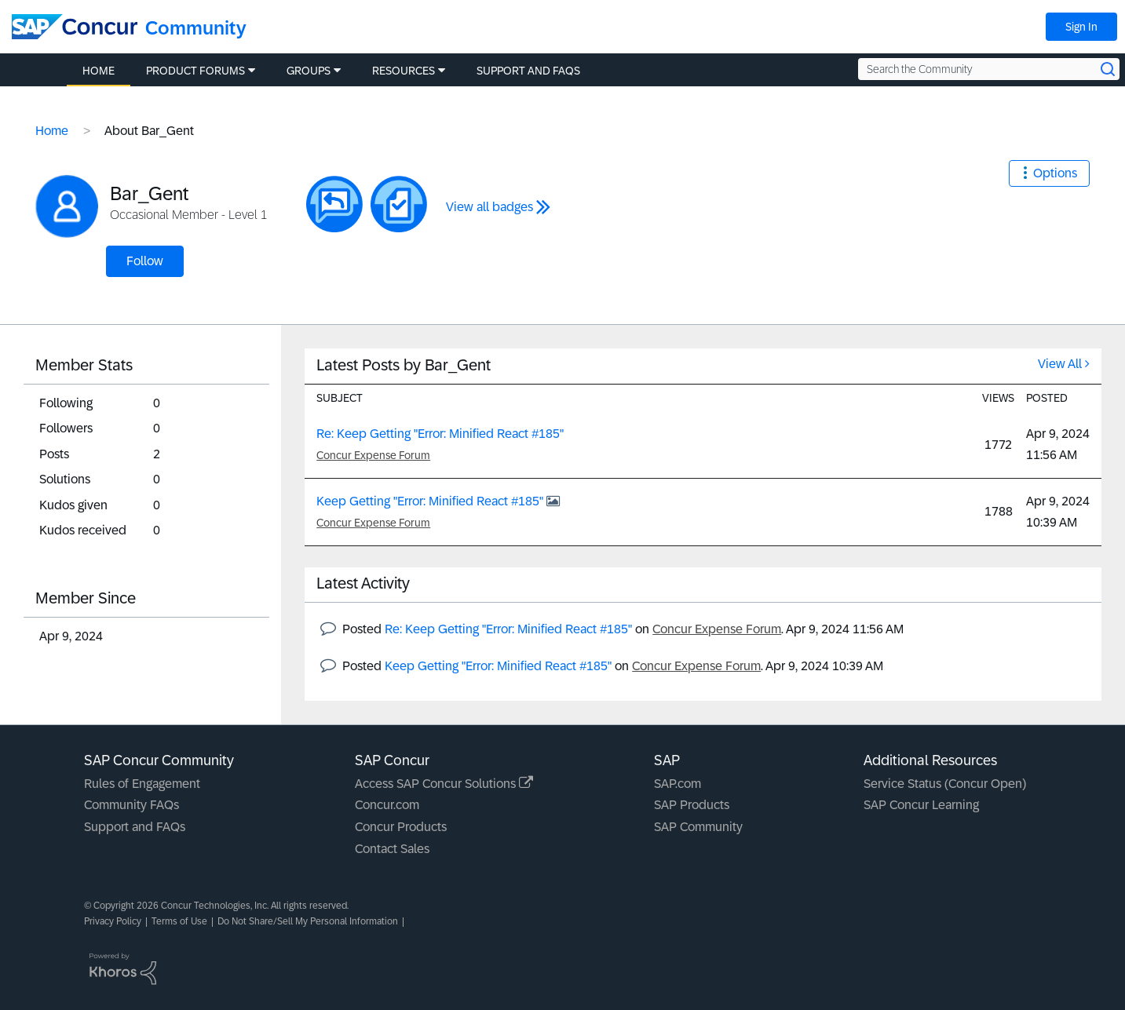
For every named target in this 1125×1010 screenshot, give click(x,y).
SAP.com (677, 783)
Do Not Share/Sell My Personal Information (307, 921)
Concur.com (387, 804)
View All (1060, 363)
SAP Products (691, 804)
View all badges (489, 206)
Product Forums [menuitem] (195, 70)
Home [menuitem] (98, 70)
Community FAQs (131, 804)
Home (51, 130)
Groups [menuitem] (309, 70)
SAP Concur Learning (921, 804)
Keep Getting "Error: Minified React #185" (431, 501)
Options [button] (1055, 173)
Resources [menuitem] (403, 70)
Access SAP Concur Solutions (444, 783)
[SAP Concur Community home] (74, 26)
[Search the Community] (989, 69)
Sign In (1081, 26)
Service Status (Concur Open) (945, 783)
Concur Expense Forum (373, 455)
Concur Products (401, 826)
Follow (144, 261)
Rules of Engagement (142, 783)
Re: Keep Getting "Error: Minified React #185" (440, 433)
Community (196, 27)
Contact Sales (392, 848)
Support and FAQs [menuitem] (528, 70)
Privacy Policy (112, 921)
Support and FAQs (134, 826)
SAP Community (698, 826)
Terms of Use (179, 921)
